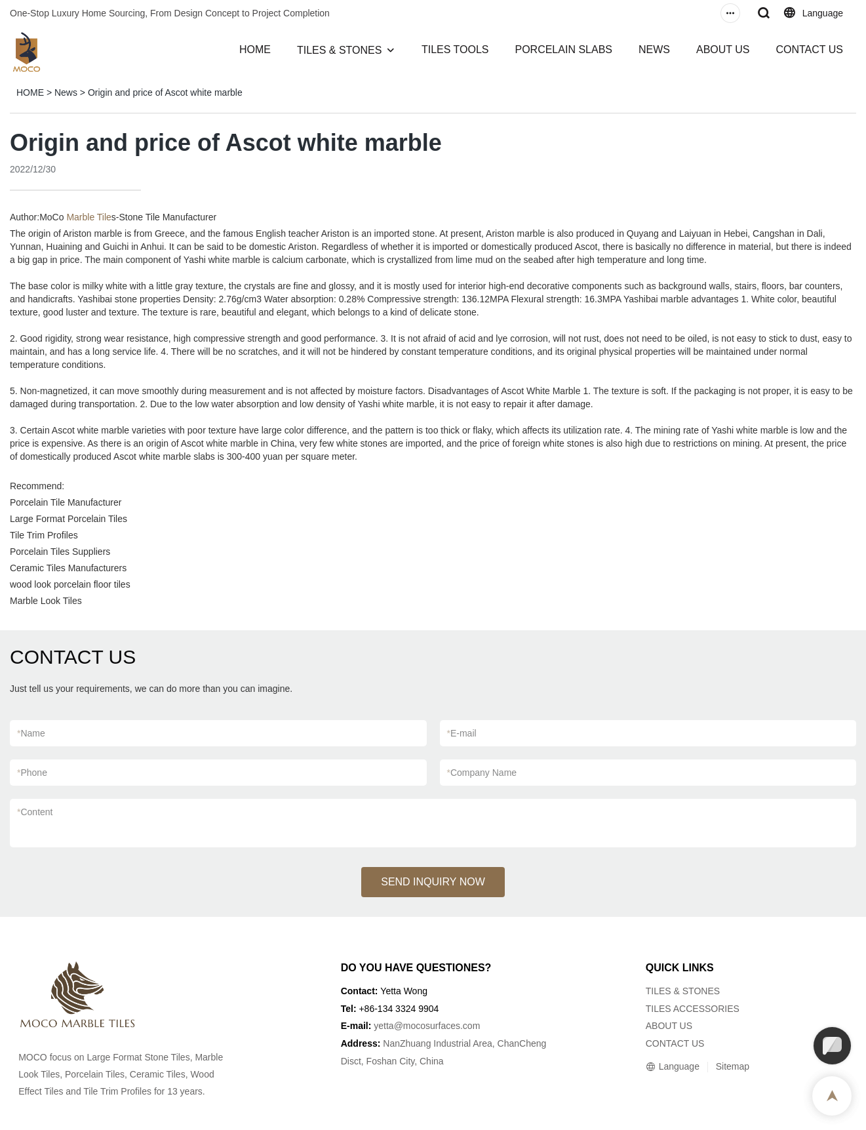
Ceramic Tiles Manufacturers (68, 568)
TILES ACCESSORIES (692, 1008)
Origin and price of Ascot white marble (165, 92)
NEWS (654, 49)
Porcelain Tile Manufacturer (65, 502)
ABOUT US (723, 49)
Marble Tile (88, 217)
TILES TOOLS (455, 49)
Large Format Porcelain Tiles (68, 519)
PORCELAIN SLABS (563, 49)
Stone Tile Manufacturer (168, 217)
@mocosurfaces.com (437, 1025)
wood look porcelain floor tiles (70, 584)
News (65, 92)
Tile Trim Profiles (44, 535)
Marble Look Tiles (46, 600)
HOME (255, 49)
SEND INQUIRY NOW (433, 881)
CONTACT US (809, 49)
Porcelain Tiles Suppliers (60, 551)
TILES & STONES (339, 50)
